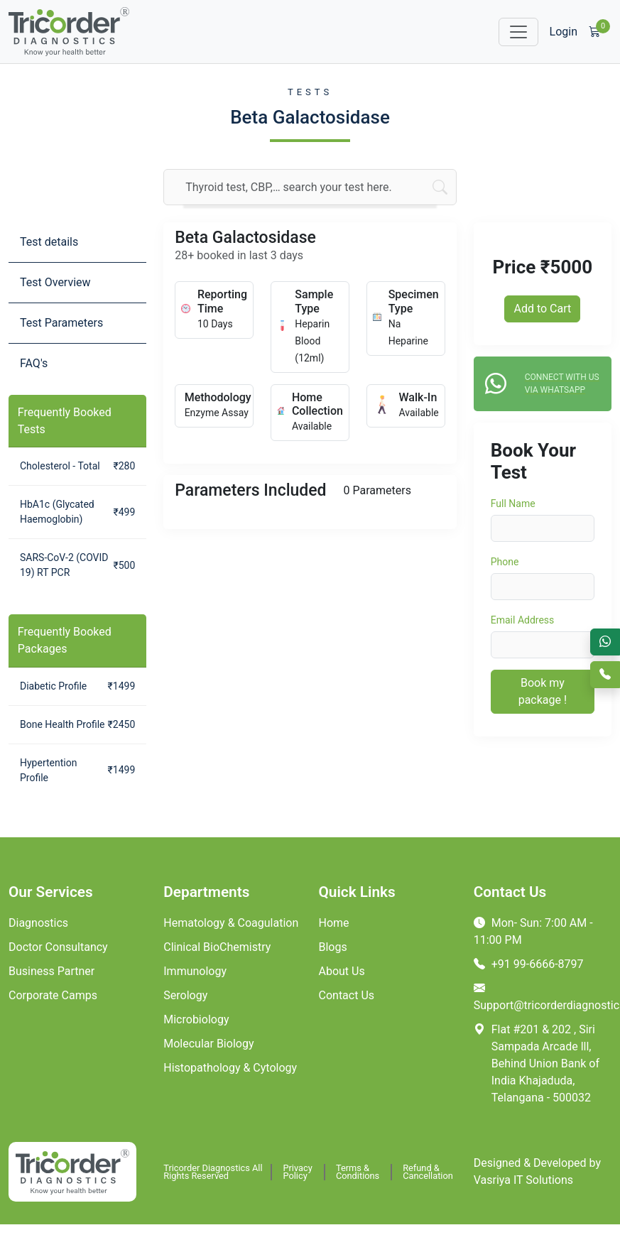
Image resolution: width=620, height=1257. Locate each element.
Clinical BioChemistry (217, 947)
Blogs (333, 947)
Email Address (523, 620)
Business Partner (51, 971)
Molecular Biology (208, 1043)
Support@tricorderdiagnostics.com (542, 996)
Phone (505, 561)
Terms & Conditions (357, 1172)
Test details (49, 242)
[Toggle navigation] (518, 32)
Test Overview (55, 282)
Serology (185, 995)
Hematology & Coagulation (230, 923)
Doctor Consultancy (58, 947)
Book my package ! (542, 691)
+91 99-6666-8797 (529, 964)
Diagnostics (38, 923)
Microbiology (196, 1019)
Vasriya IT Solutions (523, 1180)
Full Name (513, 503)
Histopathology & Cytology (230, 1067)
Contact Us (347, 995)
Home (334, 923)
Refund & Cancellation (428, 1172)
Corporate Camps (53, 995)
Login (563, 31)
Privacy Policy (297, 1172)
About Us (342, 971)
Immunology (195, 971)
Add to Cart (542, 308)
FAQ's (34, 363)
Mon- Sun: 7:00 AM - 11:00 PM (533, 931)
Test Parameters (61, 323)
